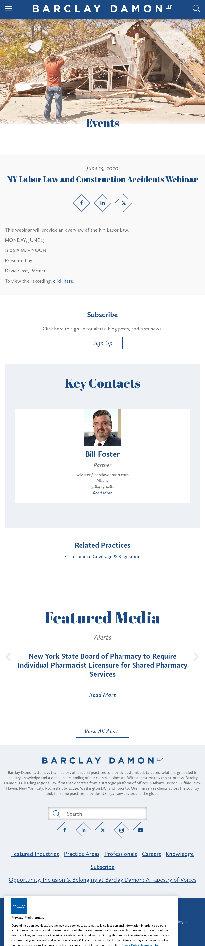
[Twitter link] (124, 203)
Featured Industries (35, 853)
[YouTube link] (140, 830)
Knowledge (180, 853)
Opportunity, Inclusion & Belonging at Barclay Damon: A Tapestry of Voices (102, 879)
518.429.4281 (102, 486)
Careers (151, 853)
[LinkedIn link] (102, 203)
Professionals (120, 853)
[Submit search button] (56, 814)
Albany (102, 480)
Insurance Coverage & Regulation (106, 556)
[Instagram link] (121, 830)
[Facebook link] (81, 203)
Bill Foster (102, 454)
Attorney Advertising (102, 906)
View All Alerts (102, 731)
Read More (102, 493)
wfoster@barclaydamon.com (102, 474)
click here (63, 281)
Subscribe (103, 866)
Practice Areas (81, 853)
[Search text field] (103, 814)
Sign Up (102, 343)
